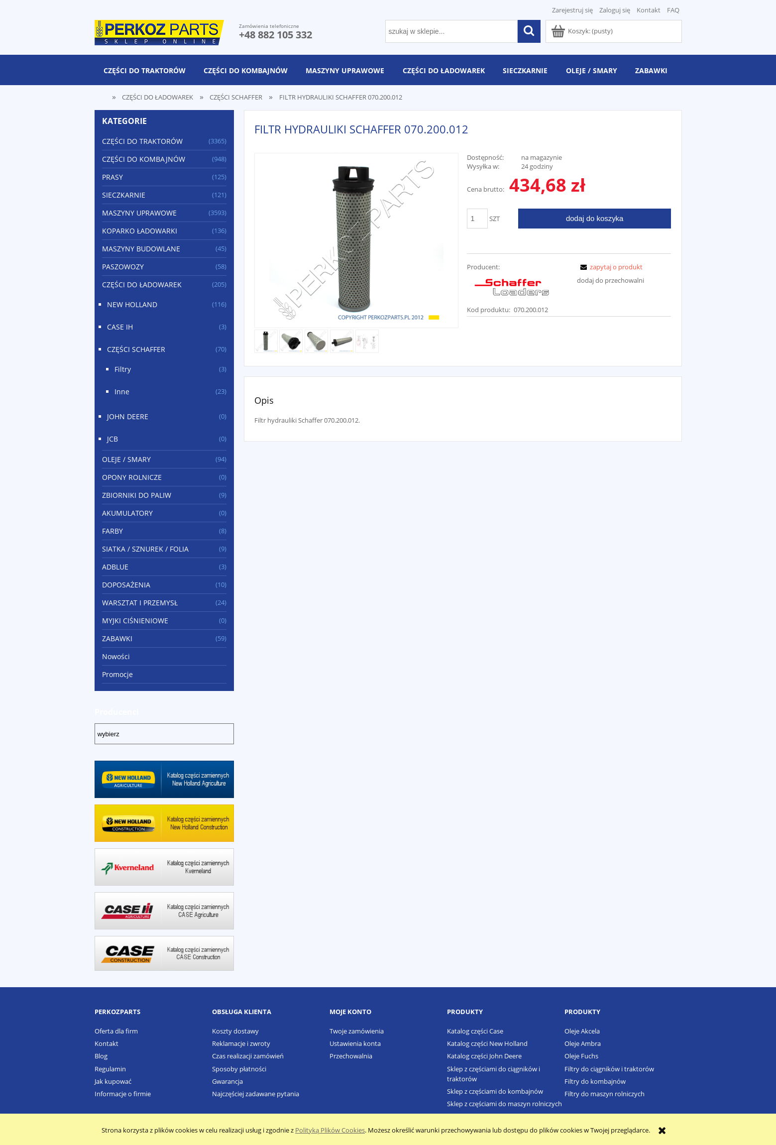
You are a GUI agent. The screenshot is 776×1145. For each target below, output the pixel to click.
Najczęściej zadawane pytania (255, 1093)
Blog (101, 1055)
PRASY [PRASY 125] (112, 177)
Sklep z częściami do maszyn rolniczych (504, 1103)
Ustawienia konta (355, 1043)
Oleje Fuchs (581, 1055)
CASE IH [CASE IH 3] (120, 327)
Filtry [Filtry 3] (122, 369)
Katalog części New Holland (487, 1043)
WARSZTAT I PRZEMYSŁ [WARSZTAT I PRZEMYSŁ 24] (140, 602)
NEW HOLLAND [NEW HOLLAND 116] (132, 304)
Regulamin (110, 1068)
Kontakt (649, 9)
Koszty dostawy (235, 1031)
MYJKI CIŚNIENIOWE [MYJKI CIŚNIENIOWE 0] (135, 620)
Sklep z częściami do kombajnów (495, 1091)
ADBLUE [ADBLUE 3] (115, 567)
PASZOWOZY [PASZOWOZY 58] (123, 266)
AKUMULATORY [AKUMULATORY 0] (127, 513)
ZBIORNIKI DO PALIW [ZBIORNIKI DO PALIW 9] (136, 495)
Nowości (116, 656)
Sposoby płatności (239, 1068)
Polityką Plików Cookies (330, 1130)
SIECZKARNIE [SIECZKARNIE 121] (123, 195)
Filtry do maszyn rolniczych (604, 1093)
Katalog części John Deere (484, 1055)
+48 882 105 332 (275, 34)
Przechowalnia (351, 1055)
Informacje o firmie (123, 1093)
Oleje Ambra (582, 1043)
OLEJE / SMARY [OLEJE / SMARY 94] (126, 459)
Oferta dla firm (116, 1031)
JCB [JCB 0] (112, 439)
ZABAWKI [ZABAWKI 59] (117, 638)
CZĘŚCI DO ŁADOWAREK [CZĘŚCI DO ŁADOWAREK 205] (142, 284)
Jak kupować (113, 1081)
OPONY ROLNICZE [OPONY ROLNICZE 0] (132, 477)
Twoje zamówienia (357, 1031)
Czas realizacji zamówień (248, 1055)
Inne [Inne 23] (121, 391)
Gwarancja (227, 1081)
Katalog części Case (475, 1031)
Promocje (117, 674)
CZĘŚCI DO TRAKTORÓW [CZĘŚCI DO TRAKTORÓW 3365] (142, 141)
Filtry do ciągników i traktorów (609, 1068)
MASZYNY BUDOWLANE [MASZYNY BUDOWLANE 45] (141, 248)
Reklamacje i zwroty (241, 1043)
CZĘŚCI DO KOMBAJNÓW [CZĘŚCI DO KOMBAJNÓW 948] (143, 159)
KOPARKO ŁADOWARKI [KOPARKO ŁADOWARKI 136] (139, 230)
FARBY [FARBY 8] (112, 531)
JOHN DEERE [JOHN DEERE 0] (127, 416)
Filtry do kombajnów (595, 1081)
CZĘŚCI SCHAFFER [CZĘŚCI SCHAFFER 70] (136, 349)
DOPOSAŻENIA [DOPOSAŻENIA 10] (126, 584)
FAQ (673, 9)
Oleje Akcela (582, 1031)
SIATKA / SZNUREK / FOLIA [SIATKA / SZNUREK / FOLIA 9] (145, 549)
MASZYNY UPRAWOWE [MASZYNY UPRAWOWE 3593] (139, 213)
